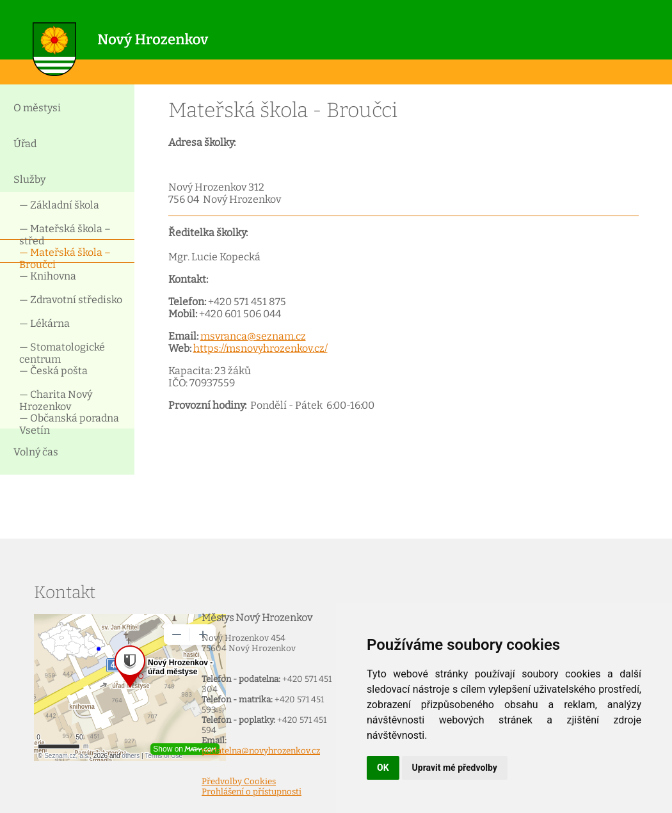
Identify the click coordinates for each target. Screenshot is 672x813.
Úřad (24, 144)
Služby (29, 179)
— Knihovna (47, 276)
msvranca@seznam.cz (253, 336)
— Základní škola (59, 205)
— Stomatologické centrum (62, 352)
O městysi (37, 108)
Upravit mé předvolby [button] (454, 767)
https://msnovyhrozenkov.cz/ (260, 348)
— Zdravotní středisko (70, 300)
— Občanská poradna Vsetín (69, 423)
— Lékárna (44, 323)
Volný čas (35, 452)
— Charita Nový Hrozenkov (55, 399)
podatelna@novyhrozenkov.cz (261, 751)
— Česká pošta (53, 371)
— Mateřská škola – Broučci (65, 257)
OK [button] (383, 767)
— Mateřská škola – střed (65, 234)
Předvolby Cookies (239, 782)
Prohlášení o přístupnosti (251, 792)
